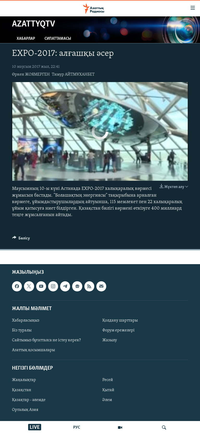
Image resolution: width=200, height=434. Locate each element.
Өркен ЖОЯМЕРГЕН (31, 74)
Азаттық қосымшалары (33, 350)
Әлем (107, 400)
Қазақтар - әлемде (29, 400)
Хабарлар (26, 39)
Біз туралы (22, 330)
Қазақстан (21, 390)
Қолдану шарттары (120, 320)
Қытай (108, 390)
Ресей (107, 380)
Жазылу (109, 340)
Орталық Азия (25, 410)
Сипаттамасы (58, 39)
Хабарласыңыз (25, 320)
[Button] (21, 239)
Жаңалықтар (24, 380)
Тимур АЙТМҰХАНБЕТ (73, 74)
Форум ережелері (118, 330)
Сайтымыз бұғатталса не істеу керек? (46, 340)
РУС (76, 427)
